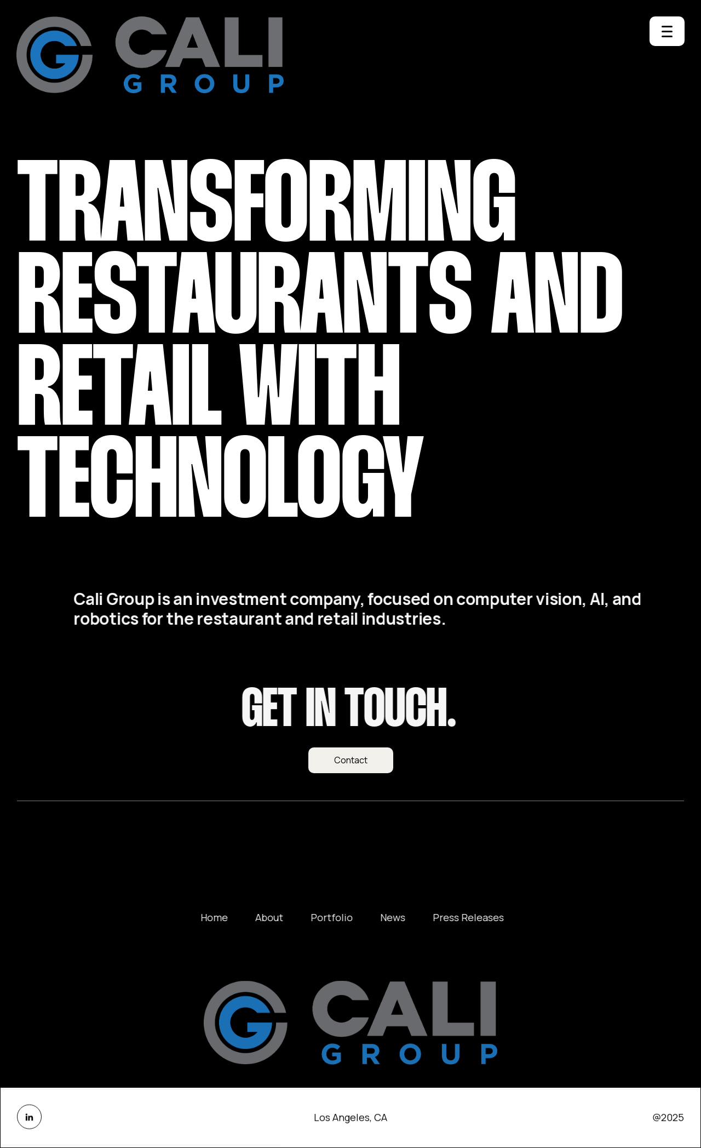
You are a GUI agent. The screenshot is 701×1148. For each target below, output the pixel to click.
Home (222, 917)
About (277, 917)
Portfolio (340, 917)
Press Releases (476, 917)
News (400, 917)
